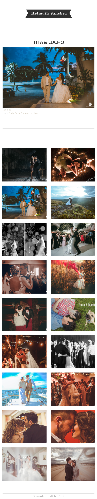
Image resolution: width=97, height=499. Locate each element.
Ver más (7, 109)
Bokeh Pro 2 (57, 496)
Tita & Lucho (48, 42)
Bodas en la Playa (29, 113)
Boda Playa (14, 113)
